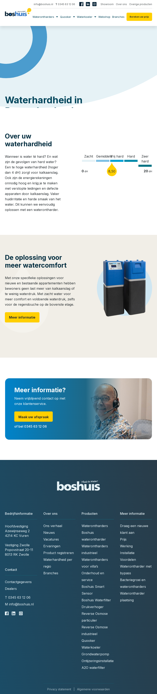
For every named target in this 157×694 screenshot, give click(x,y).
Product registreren (58, 553)
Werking (126, 546)
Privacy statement (59, 689)
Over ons (121, 4)
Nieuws (49, 533)
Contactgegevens (18, 582)
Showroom (107, 4)
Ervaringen (51, 546)
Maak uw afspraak (33, 417)
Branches (118, 16)
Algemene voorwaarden (93, 689)
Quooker (67, 16)
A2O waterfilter (93, 668)
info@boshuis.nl (42, 4)
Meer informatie (22, 317)
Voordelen (128, 560)
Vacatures (51, 539)
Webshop (104, 16)
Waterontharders (45, 16)
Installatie (127, 553)
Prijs (123, 539)
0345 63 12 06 (65, 4)
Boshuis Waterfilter (96, 600)
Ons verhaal (52, 526)
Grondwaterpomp (95, 654)
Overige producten (140, 4)
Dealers (11, 589)
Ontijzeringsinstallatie (98, 661)
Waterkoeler (86, 16)
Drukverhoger (93, 607)
